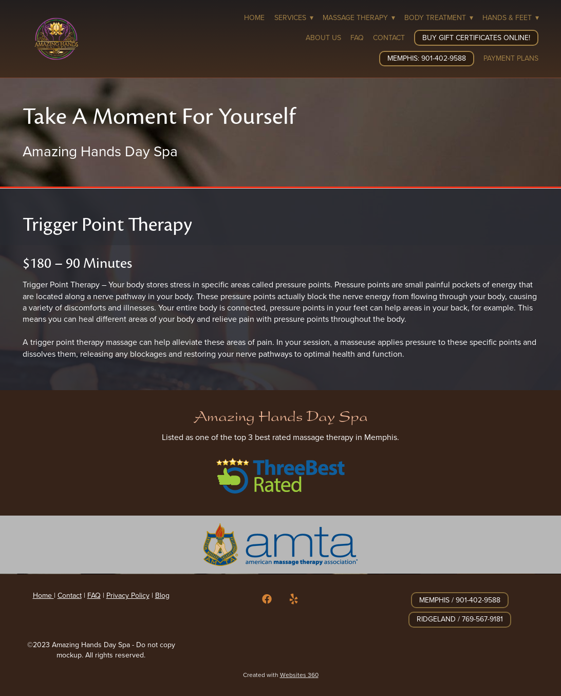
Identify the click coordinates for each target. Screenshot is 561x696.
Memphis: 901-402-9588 (426, 58)
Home (254, 17)
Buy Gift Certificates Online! (476, 37)
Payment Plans (510, 58)
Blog (162, 595)
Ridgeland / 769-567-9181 (460, 619)
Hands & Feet (510, 17)
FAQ (357, 37)
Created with (281, 674)
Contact (389, 37)
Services (293, 17)
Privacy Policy (127, 595)
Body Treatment (438, 17)
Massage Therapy (359, 17)
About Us (323, 37)
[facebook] (267, 599)
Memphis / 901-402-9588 (459, 600)
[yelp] (294, 599)
